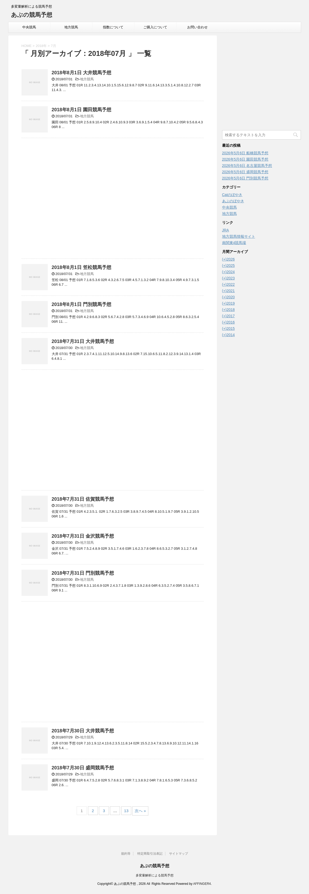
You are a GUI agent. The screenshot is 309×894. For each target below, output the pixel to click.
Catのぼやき (232, 195)
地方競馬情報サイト (238, 236)
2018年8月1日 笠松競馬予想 (81, 267)
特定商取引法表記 (150, 853)
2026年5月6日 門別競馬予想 (245, 178)
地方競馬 (71, 27)
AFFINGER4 (202, 884)
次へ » (140, 810)
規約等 (125, 853)
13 (126, 810)
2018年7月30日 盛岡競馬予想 (83, 767)
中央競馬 (29, 27)
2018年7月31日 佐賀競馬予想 (83, 499)
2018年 (41, 46)
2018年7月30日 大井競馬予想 (83, 730)
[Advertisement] (113, 199)
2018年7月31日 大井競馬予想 (83, 341)
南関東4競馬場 (234, 243)
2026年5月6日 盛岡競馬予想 (245, 172)
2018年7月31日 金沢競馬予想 (83, 536)
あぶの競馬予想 (31, 15)
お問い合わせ (197, 27)
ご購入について (155, 27)
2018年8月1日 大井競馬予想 (81, 72)
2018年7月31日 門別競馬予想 (83, 573)
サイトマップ (178, 853)
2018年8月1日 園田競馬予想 (81, 109)
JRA (225, 230)
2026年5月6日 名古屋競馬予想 (247, 165)
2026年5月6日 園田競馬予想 (245, 159)
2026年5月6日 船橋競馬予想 (245, 153)
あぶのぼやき (233, 201)
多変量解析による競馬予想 (155, 875)
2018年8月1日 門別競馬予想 (81, 304)
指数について (113, 27)
